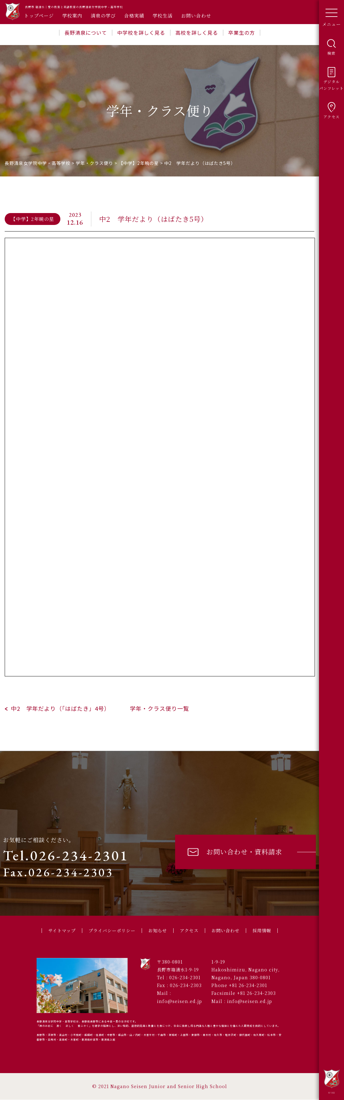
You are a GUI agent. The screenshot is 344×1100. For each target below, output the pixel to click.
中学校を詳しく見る (141, 32)
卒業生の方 (241, 32)
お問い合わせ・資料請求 (234, 852)
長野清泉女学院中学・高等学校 (331, 1081)
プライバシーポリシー (110, 930)
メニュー (331, 15)
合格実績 (134, 15)
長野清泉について (85, 32)
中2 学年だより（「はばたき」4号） (59, 708)
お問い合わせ (196, 15)
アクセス (191, 930)
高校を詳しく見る (196, 32)
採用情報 (266, 930)
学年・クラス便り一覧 (159, 708)
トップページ (39, 15)
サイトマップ (57, 930)
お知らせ (158, 930)
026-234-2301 (184, 978)
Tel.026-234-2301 (66, 855)
